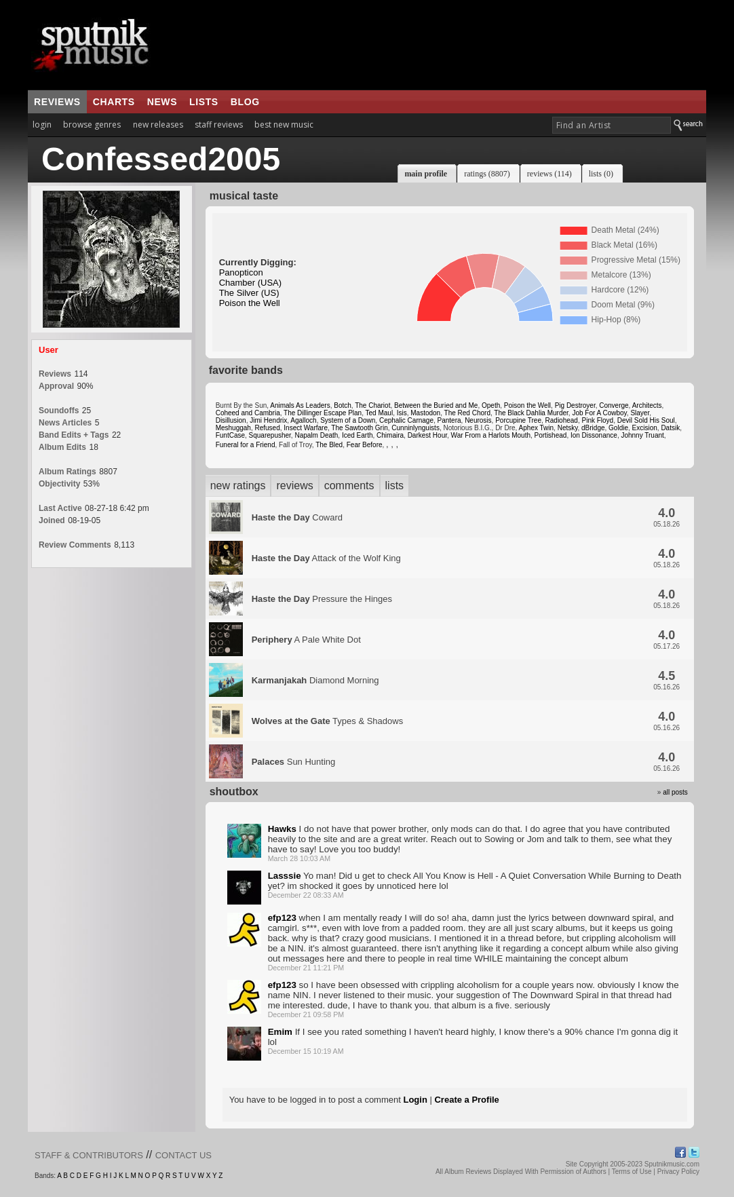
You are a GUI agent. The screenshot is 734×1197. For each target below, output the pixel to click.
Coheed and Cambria (248, 413)
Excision (644, 428)
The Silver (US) (249, 293)
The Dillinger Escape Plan (323, 413)
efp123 (282, 918)
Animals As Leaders (300, 405)
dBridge (592, 428)
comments (349, 485)
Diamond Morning (315, 680)
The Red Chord (467, 413)
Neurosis (478, 420)
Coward (297, 517)
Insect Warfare (306, 428)
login (42, 124)
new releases (158, 124)
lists (203, 101)
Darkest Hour (427, 435)
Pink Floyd (597, 420)
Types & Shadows (328, 721)
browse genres (92, 124)
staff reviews (219, 124)
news (162, 101)
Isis (402, 413)
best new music (283, 124)
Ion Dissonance (594, 435)
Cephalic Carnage (406, 420)
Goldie (618, 428)
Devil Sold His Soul (646, 420)
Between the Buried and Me (436, 405)
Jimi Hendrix (268, 420)
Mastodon (425, 413)
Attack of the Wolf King (326, 558)
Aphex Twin (536, 428)
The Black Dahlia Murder (531, 413)
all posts (675, 792)
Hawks (282, 829)
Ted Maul (379, 413)
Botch (342, 405)
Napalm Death (316, 435)
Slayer (639, 413)
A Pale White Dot (306, 639)
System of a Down (347, 420)
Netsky (568, 428)
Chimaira (390, 435)
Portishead (551, 435)
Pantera (449, 420)
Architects (647, 405)
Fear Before (365, 445)
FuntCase (230, 435)
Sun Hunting (294, 762)
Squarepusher (270, 435)
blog (245, 101)
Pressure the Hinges (322, 599)
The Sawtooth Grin (359, 428)
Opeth (491, 405)
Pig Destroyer (575, 405)
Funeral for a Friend (245, 445)
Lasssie (284, 876)
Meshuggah (233, 428)
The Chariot (372, 405)
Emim (280, 1032)
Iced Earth (357, 435)
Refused (266, 428)
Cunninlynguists (415, 428)
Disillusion (231, 420)
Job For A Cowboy (599, 413)
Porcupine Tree (518, 420)
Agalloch (303, 420)
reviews (57, 101)
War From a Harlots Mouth (490, 435)
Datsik (670, 428)
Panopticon (241, 272)
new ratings (238, 485)
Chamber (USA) (250, 283)
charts (114, 101)
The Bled (329, 445)
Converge (613, 405)
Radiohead (561, 420)
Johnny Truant (642, 435)
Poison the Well (249, 303)
